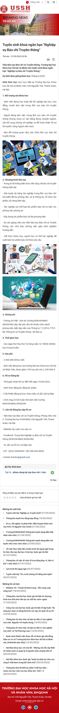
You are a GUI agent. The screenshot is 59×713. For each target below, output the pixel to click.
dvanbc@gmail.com (20, 457)
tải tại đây (48, 394)
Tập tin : (25, 472)
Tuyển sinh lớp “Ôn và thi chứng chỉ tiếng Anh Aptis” (29, 574)
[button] (33, 2)
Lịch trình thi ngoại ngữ (16, 569)
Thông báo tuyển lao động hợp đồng (22, 518)
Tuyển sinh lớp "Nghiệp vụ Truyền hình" (23, 513)
